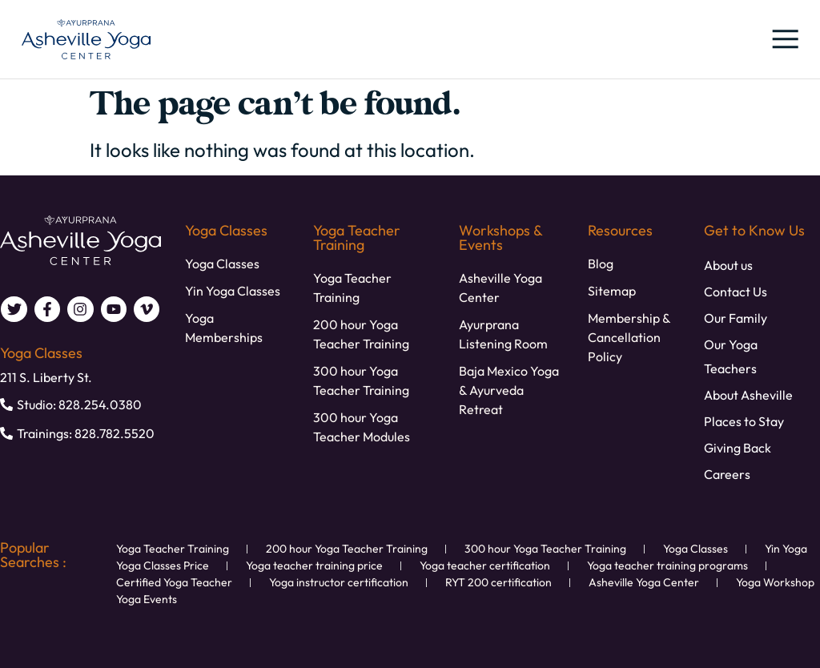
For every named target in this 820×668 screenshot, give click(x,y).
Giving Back (737, 448)
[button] (784, 40)
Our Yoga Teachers (731, 356)
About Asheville (748, 395)
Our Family (735, 318)
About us (728, 265)
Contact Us (735, 292)
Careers (727, 474)
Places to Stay (744, 421)
